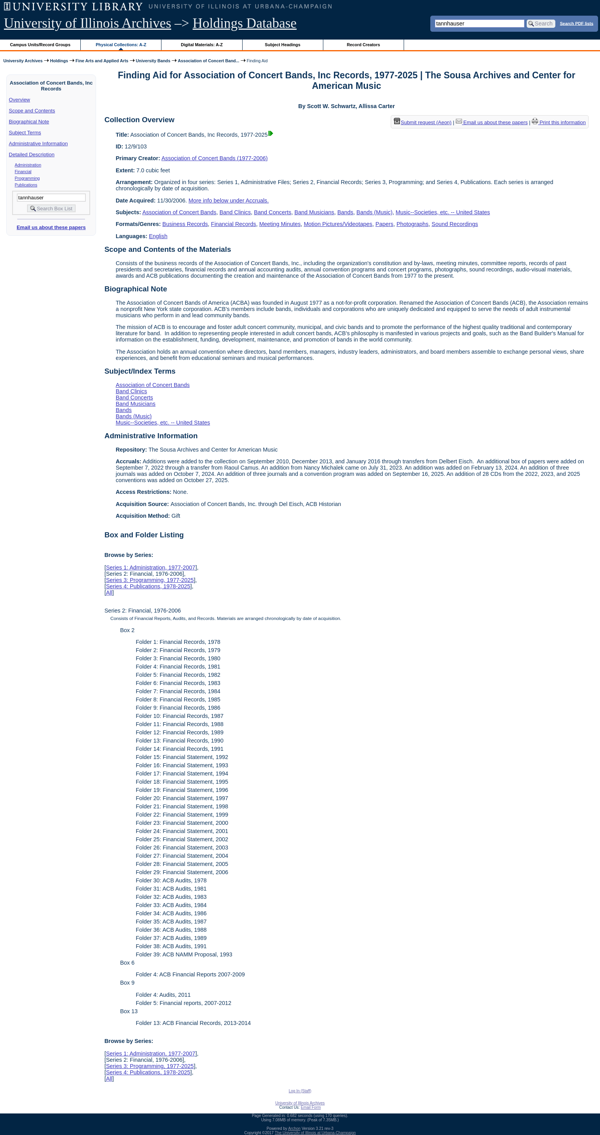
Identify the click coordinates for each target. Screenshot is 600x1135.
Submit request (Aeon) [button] (423, 122)
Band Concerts (272, 212)
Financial (23, 171)
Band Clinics (235, 212)
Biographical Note (29, 122)
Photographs (413, 224)
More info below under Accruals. (229, 200)
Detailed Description (31, 154)
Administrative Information (38, 143)
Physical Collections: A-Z (121, 44)
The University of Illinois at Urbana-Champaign (315, 1133)
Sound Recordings (454, 224)
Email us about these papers (50, 227)
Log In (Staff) (300, 1091)
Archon (294, 1128)
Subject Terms (25, 133)
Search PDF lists (576, 23)
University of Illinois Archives (87, 23)
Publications (26, 185)
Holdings (59, 60)
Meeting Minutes (280, 224)
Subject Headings (283, 44)
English (158, 236)
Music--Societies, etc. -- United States (443, 212)
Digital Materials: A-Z (202, 44)
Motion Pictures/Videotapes (338, 224)
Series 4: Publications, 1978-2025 (148, 586)
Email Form (311, 1107)
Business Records (185, 224)
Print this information (559, 122)
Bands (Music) (375, 212)
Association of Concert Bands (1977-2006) (214, 158)
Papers (384, 224)
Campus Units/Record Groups (40, 44)
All (109, 592)
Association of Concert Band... (208, 60)
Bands (345, 212)
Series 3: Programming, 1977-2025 (150, 580)
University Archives (22, 60)
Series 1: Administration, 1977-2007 (150, 567)
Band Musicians (314, 212)
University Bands (153, 60)
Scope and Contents (32, 111)
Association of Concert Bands (179, 212)
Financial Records (233, 224)
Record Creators (363, 44)
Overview (19, 100)
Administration (28, 165)
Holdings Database (245, 23)
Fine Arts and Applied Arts (102, 60)
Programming (27, 178)
